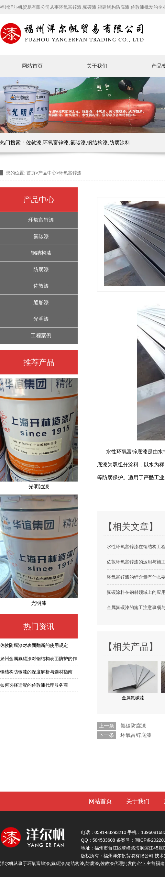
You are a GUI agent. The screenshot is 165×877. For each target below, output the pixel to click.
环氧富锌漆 (56, 142)
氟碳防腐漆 (133, 725)
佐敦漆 (33, 142)
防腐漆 (41, 269)
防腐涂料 (119, 142)
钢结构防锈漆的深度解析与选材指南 (36, 671)
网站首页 (32, 66)
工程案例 (41, 335)
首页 (31, 172)
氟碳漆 (78, 142)
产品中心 (47, 172)
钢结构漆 (97, 142)
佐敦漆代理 (111, 863)
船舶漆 (41, 302)
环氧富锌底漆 (135, 735)
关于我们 (97, 66)
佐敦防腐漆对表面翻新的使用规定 (34, 645)
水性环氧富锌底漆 (127, 451)
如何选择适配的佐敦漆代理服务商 (34, 685)
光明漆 (41, 319)
